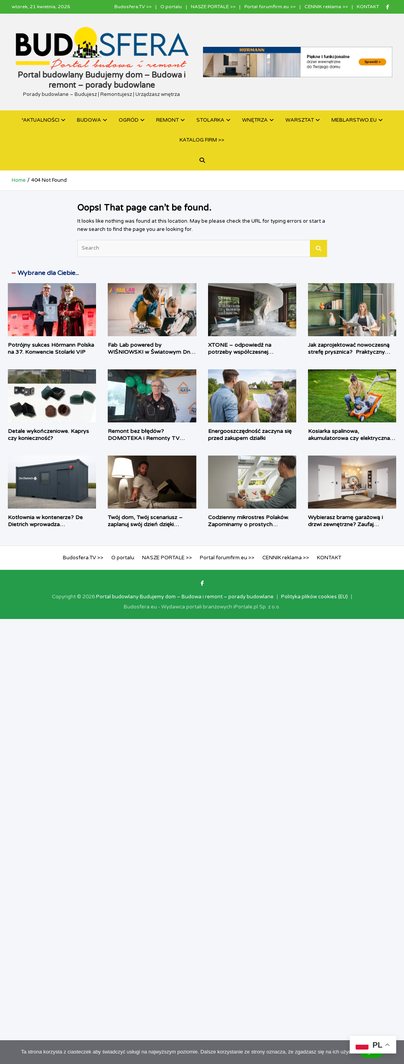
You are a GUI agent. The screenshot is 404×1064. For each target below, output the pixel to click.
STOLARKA (210, 120)
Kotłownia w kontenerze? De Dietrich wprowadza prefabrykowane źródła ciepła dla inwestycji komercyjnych (51, 528)
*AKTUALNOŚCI (40, 120)
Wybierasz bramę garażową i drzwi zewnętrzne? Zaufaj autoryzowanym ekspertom (345, 524)
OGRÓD (129, 120)
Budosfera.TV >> (132, 6)
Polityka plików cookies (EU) (314, 597)
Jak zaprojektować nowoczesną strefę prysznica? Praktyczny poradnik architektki (349, 352)
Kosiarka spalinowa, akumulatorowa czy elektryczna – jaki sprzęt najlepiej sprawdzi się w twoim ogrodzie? (351, 442)
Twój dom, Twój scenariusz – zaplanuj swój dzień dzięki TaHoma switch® (145, 524)
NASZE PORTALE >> (213, 6)
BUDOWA (89, 120)
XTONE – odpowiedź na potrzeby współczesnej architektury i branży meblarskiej (250, 352)
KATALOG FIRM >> (202, 140)
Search (318, 248)
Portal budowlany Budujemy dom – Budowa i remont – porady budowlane (185, 597)
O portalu (171, 6)
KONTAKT (368, 6)
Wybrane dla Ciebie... (48, 273)
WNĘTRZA (255, 120)
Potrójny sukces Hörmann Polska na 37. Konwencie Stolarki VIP (51, 348)
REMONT (167, 120)
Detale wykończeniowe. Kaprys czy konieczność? (48, 435)
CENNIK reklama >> (326, 6)
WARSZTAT (299, 120)
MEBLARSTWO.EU (354, 120)
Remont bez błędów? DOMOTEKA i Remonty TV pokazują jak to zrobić (144, 438)
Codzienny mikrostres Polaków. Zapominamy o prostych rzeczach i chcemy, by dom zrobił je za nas (251, 528)
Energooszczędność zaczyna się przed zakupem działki (250, 435)
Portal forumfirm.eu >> (269, 6)
